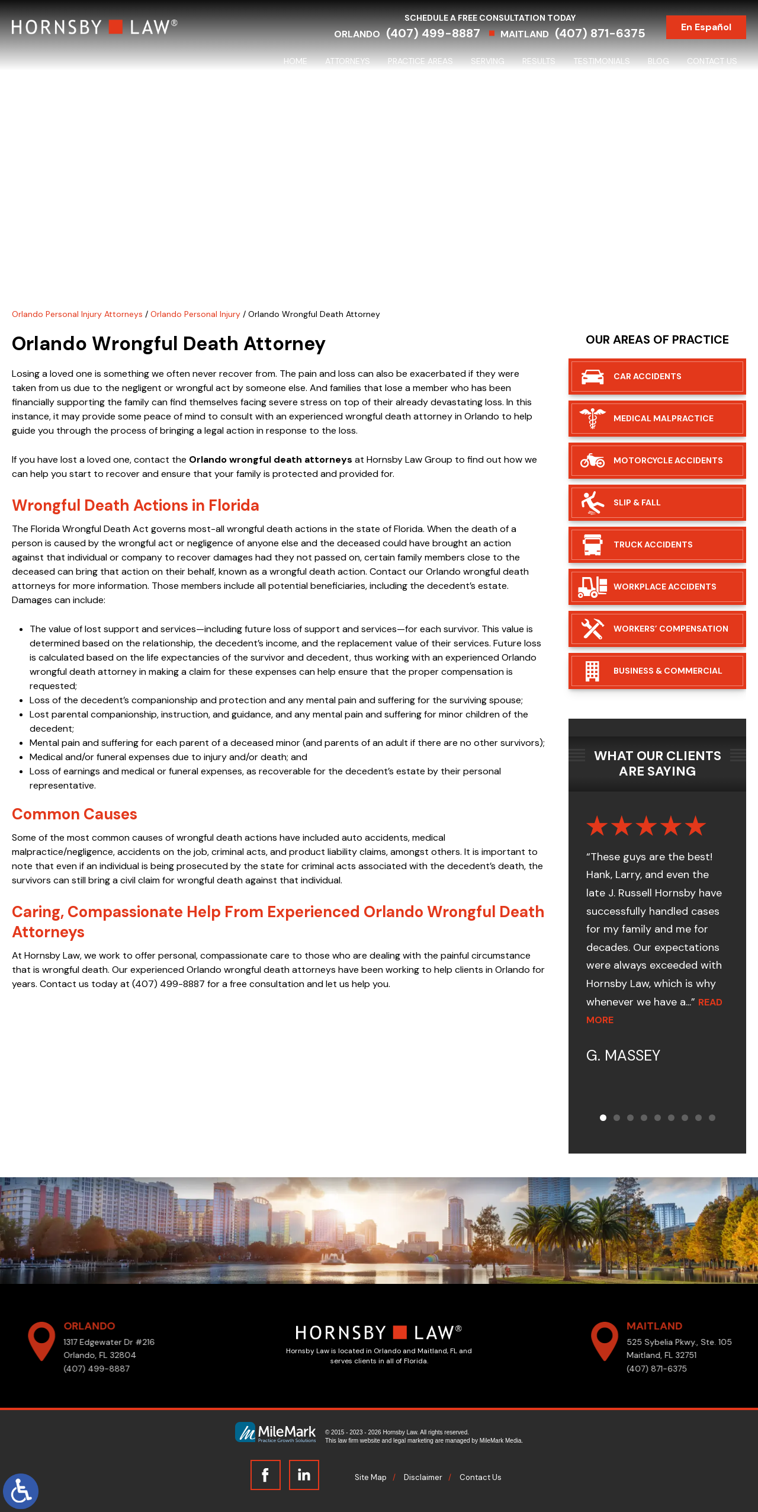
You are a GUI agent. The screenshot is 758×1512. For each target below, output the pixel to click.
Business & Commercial (668, 670)
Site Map (371, 1477)
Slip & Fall (637, 502)
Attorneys (347, 61)
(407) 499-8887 (433, 33)
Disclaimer (423, 1477)
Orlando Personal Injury (195, 314)
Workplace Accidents (665, 586)
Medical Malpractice (664, 418)
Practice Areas (420, 61)
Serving (488, 61)
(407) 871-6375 (600, 33)
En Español (706, 27)
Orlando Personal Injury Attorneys (77, 314)
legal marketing (413, 1440)
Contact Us (712, 61)
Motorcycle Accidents (668, 460)
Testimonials (601, 61)
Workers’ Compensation (671, 628)
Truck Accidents (653, 544)
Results (538, 61)
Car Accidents (648, 376)
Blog (658, 61)
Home (295, 61)
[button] (603, 1117)
